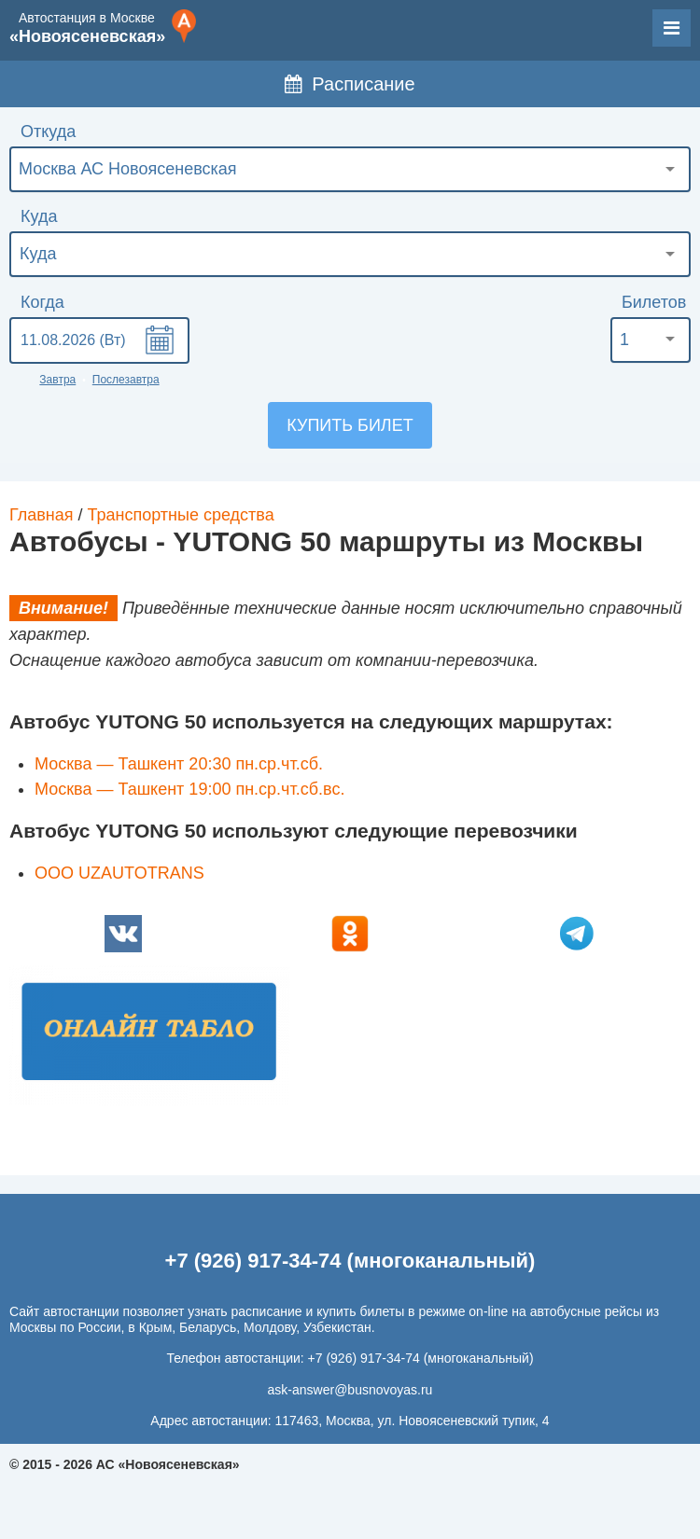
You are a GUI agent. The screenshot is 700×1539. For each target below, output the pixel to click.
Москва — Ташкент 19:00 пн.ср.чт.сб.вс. (189, 789)
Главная (41, 515)
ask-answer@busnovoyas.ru (350, 1389)
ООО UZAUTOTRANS (119, 873)
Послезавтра (126, 379)
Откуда (48, 131)
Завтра (57, 379)
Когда (42, 302)
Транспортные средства (181, 515)
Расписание (349, 84)
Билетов (654, 302)
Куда (39, 216)
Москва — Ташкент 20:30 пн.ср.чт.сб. (179, 764)
